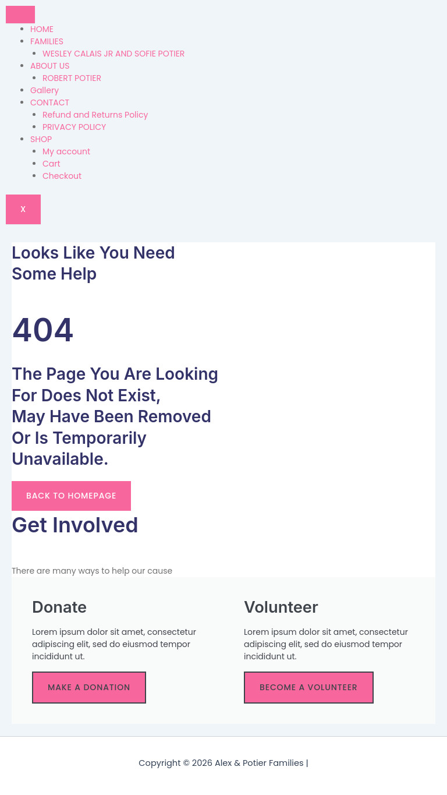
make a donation (89, 687)
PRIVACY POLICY (74, 127)
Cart (51, 163)
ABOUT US (49, 66)
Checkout (61, 176)
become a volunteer (309, 687)
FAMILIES (46, 41)
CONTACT (49, 102)
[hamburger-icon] (20, 14)
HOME (42, 29)
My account (66, 151)
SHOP (41, 139)
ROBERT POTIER (71, 78)
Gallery (44, 90)
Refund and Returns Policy (95, 115)
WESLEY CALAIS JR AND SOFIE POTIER (113, 53)
